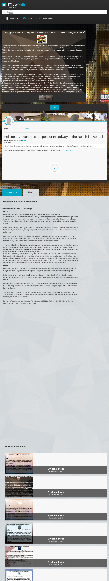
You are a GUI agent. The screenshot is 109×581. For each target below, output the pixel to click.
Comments (12, 192)
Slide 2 (5, 266)
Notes (30, 192)
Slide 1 (5, 212)
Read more (69, 150)
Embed (54, 107)
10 (11, 20)
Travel (24, 140)
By (49, 469)
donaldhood (26, 119)
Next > (13, 23)
